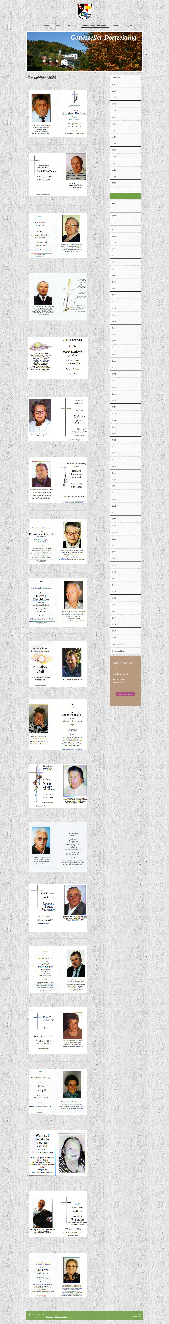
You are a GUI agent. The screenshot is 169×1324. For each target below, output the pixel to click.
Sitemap (43, 1314)
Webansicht (136, 1317)
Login (138, 1314)
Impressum (49, 1317)
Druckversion (34, 1314)
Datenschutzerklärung (125, 694)
